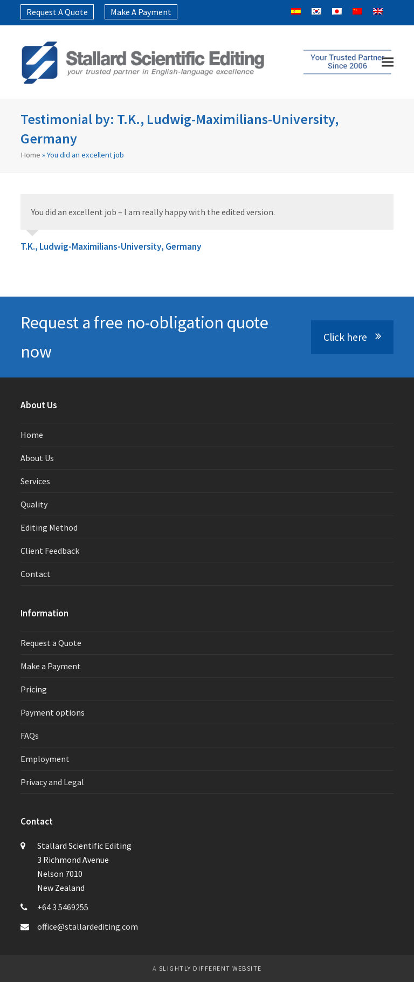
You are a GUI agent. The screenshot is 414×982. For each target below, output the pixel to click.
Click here (352, 337)
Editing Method (49, 527)
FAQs (29, 735)
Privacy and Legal (52, 782)
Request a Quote (50, 642)
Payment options (52, 712)
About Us (37, 457)
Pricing (33, 689)
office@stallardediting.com (87, 926)
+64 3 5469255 (62, 907)
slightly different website (210, 968)
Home (30, 154)
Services (35, 481)
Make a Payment (50, 666)
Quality (33, 504)
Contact (35, 573)
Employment (45, 758)
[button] (388, 62)
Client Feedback (49, 550)
